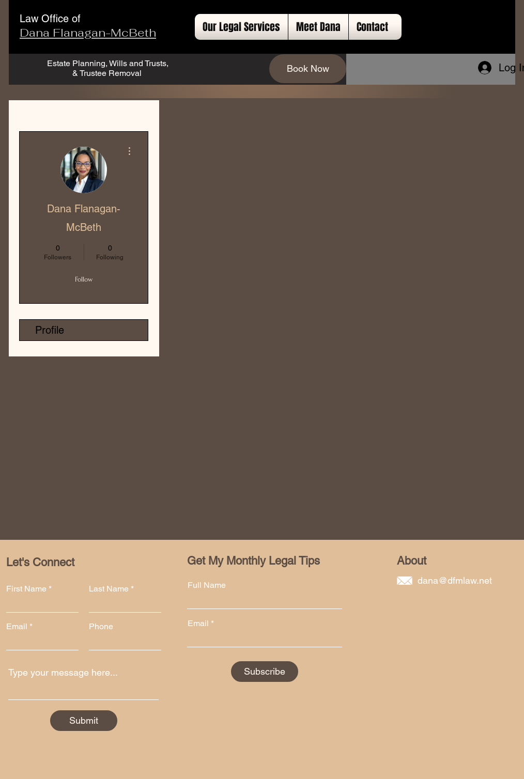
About (411, 560)
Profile (49, 330)
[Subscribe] (264, 671)
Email (16, 626)
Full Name (207, 585)
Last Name (109, 589)
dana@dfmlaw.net (455, 580)
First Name (26, 589)
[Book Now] (307, 68)
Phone (101, 626)
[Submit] (83, 720)
